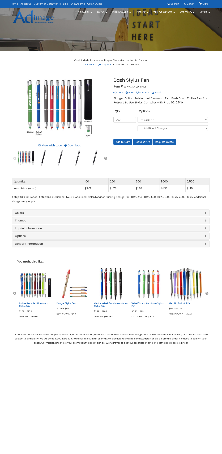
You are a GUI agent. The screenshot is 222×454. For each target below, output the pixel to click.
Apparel (85, 14)
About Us (25, 4)
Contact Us (18, 379)
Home (14, 4)
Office (142, 14)
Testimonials (19, 388)
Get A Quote (95, 4)
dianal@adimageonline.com (191, 377)
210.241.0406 (201, 373)
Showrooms (78, 4)
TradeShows (164, 14)
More (204, 14)
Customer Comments (47, 4)
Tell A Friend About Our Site (30, 399)
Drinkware (121, 14)
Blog (65, 4)
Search (50, 369)
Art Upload (52, 383)
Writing (187, 14)
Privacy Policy (53, 379)
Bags (102, 14)
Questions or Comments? (29, 395)
